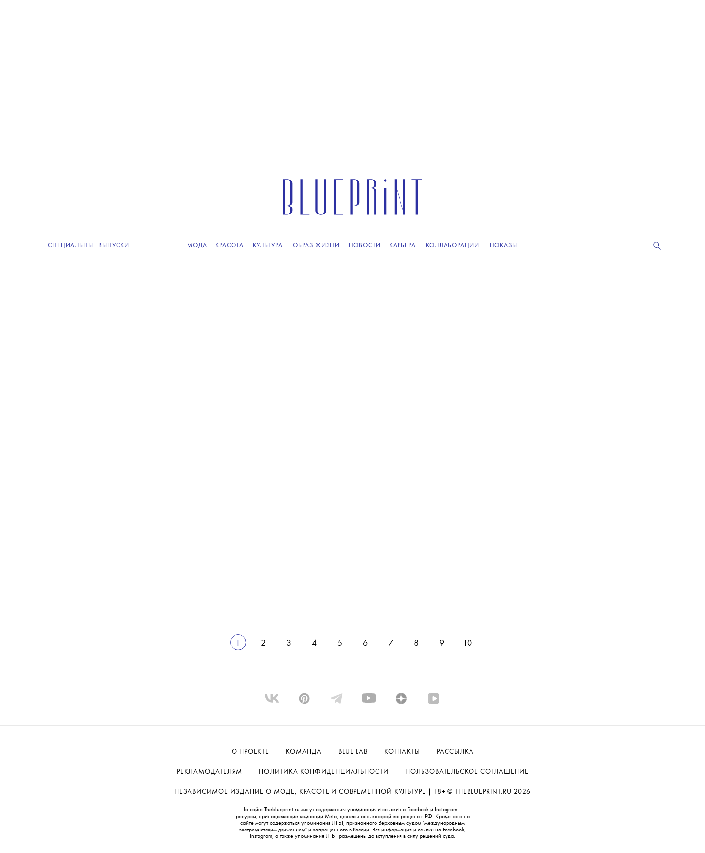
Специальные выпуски (88, 245)
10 (467, 643)
